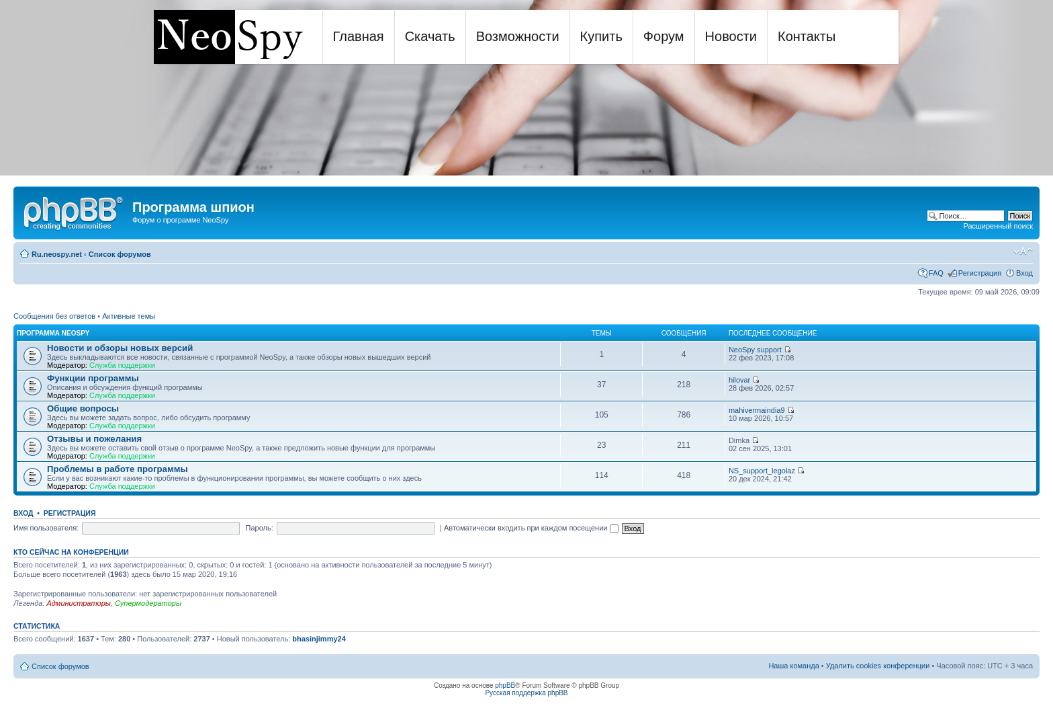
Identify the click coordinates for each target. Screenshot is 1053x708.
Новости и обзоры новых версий (120, 348)
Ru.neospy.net (57, 254)
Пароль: (259, 528)
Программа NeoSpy (53, 333)
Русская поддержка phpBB (526, 693)
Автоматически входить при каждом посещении (531, 528)
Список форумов (120, 254)
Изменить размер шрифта (1023, 251)
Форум (663, 36)
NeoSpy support (755, 350)
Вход (1024, 273)
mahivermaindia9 (757, 410)
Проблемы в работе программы (117, 469)
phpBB (505, 685)
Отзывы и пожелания (94, 439)
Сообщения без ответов (54, 316)
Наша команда (793, 666)
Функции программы (93, 378)
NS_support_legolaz (762, 471)
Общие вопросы (83, 408)
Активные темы (128, 316)
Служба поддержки (122, 365)
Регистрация (979, 273)
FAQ (936, 273)
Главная (358, 36)
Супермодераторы (148, 603)
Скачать (430, 36)
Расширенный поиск (998, 226)
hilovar (739, 380)
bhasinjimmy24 (318, 639)
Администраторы (78, 603)
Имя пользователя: (46, 528)
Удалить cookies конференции (878, 666)
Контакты (806, 36)
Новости (731, 36)
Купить (601, 36)
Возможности (517, 36)
